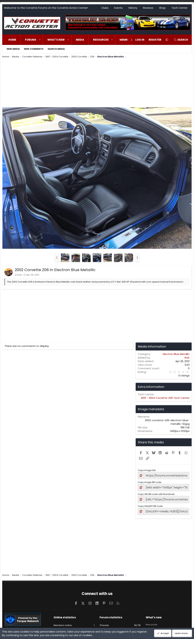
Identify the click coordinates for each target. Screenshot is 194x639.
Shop (162, 8)
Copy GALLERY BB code (150, 504)
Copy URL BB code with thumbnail (156, 493)
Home (12, 39)
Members (126, 39)
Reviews (148, 8)
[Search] (181, 39)
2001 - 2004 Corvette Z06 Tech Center (165, 398)
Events (118, 8)
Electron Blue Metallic (176, 354)
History (132, 8)
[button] (40, 39)
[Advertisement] (97, 83)
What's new (56, 39)
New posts (151, 620)
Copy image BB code (149, 481)
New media (13, 49)
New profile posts (155, 627)
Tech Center (179, 8)
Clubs (104, 8)
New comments (33, 49)
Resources (101, 39)
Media (80, 39)
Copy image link (147, 470)
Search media (56, 49)
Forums (30, 39)
